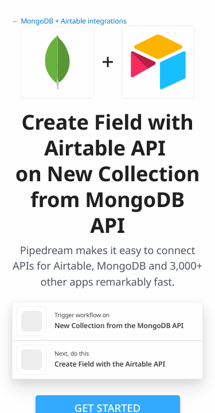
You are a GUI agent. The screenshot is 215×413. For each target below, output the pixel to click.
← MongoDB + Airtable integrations (69, 21)
